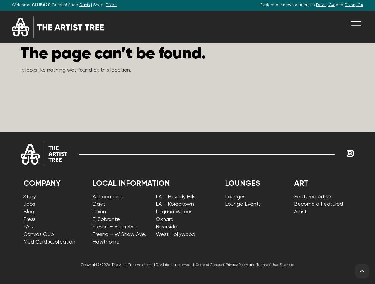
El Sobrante (106, 219)
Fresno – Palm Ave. (115, 226)
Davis (84, 5)
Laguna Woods (174, 211)
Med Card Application (49, 242)
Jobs (29, 204)
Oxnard (164, 219)
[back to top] (362, 271)
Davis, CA (325, 5)
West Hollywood (175, 234)
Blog (28, 211)
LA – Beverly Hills (175, 197)
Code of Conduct (210, 265)
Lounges (235, 197)
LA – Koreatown (175, 204)
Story (29, 197)
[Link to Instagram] (350, 153)
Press (29, 219)
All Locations (108, 197)
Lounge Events (243, 204)
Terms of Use (267, 265)
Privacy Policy (237, 265)
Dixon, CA (354, 5)
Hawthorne (106, 242)
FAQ (28, 226)
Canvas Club (38, 234)
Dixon (111, 5)
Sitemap (287, 265)
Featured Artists (313, 197)
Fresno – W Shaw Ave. (119, 234)
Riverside (166, 226)
